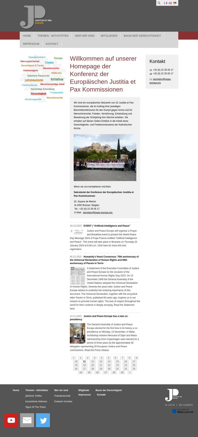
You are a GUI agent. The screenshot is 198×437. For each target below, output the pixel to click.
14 (109, 361)
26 (76, 369)
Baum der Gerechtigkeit (142, 35)
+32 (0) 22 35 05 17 (163, 70)
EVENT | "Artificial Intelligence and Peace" (107, 225)
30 (109, 369)
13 (101, 361)
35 (89, 372)
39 (122, 372)
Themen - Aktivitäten (52, 35)
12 (92, 361)
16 (125, 361)
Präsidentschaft (62, 396)
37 (105, 372)
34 (81, 372)
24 (125, 365)
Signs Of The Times (35, 407)
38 (114, 372)
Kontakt (101, 394)
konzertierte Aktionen (36, 401)
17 (134, 361)
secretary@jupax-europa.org (98, 212)
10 (76, 361)
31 (117, 369)
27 (84, 369)
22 (109, 365)
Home (27, 35)
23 (117, 365)
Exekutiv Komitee (63, 401)
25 (134, 365)
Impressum (85, 394)
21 (101, 365)
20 (92, 365)
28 (92, 369)
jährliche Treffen (33, 396)
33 (134, 369)
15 (117, 361)
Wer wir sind (84, 35)
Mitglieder (109, 35)
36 (97, 372)
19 (84, 365)
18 (76, 365)
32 (125, 369)
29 (101, 369)
